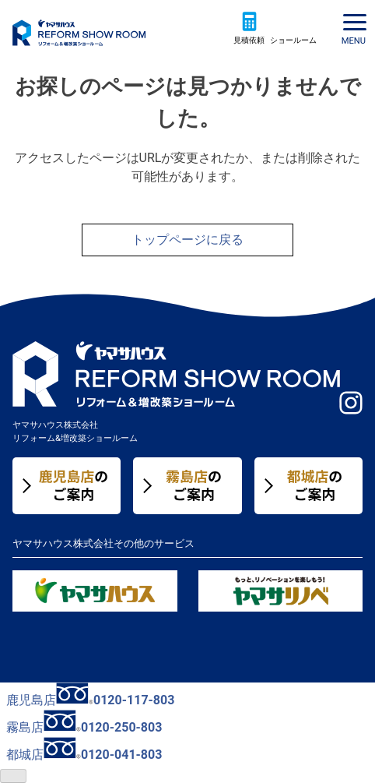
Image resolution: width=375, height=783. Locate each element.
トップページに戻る (187, 239)
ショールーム (293, 40)
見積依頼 (249, 40)
